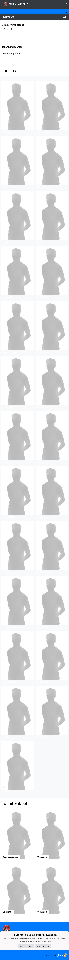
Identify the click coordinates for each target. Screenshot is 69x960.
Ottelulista (7, 38)
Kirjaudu (34, 17)
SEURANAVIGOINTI (36, 3)
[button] (17, 107)
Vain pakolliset (43, 946)
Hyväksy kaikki (26, 946)
